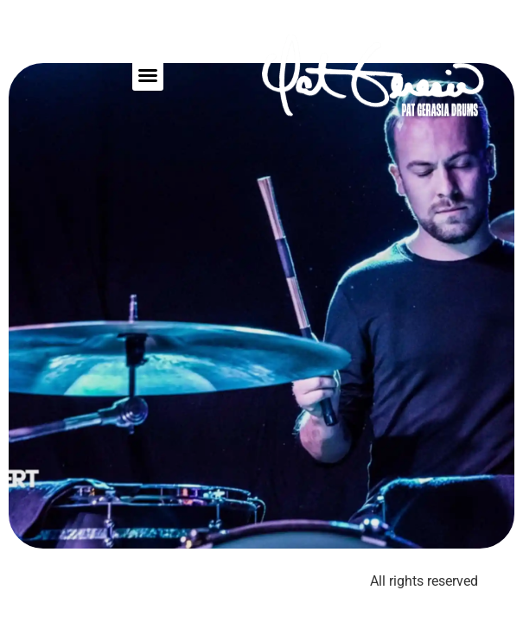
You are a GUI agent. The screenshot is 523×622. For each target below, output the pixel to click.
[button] (147, 75)
